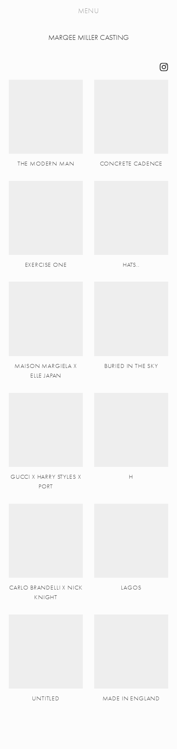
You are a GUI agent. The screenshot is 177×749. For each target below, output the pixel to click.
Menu (88, 11)
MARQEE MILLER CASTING (88, 37)
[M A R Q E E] (163, 67)
